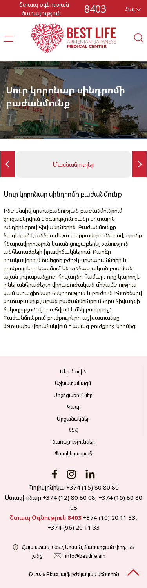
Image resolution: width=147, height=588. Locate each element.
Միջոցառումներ (73, 395)
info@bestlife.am (85, 555)
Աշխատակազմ (73, 383)
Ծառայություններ (73, 441)
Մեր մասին (73, 371)
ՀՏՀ (73, 429)
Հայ (133, 9)
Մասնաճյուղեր (73, 164)
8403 (95, 8)
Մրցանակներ (73, 418)
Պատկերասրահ (73, 453)
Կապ (73, 406)
